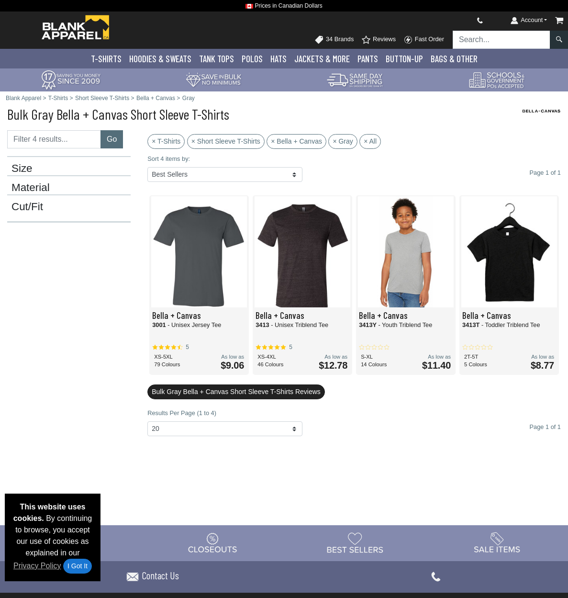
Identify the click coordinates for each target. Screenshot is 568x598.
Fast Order (423, 40)
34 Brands (334, 40)
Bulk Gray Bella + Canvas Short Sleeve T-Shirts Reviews (236, 391)
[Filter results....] (54, 139)
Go (112, 139)
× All (370, 141)
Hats (278, 58)
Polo (252, 58)
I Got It (77, 566)
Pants (367, 58)
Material (30, 187)
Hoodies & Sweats (160, 58)
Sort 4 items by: (168, 158)
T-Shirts (106, 58)
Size (22, 168)
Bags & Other (454, 58)
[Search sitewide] (501, 40)
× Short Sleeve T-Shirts (225, 141)
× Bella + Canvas (296, 141)
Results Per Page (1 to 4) (181, 413)
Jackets (322, 58)
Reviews (378, 40)
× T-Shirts (166, 141)
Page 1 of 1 (545, 426)
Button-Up (404, 58)
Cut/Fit (27, 207)
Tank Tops (216, 58)
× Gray (343, 141)
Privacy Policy (37, 566)
